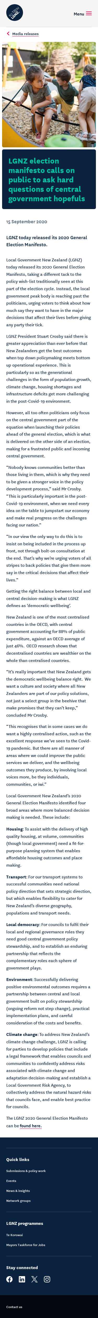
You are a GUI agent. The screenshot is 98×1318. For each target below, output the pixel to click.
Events (11, 1180)
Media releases (22, 33)
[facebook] (9, 1281)
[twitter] (34, 1281)
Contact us (14, 1306)
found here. (31, 1125)
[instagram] (47, 1281)
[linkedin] (22, 1281)
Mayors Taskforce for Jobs (25, 1244)
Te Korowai (14, 1234)
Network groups (18, 1200)
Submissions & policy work (26, 1170)
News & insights (18, 1190)
